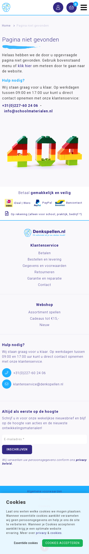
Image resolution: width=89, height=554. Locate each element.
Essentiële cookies (26, 543)
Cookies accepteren (62, 543)
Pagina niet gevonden (33, 25)
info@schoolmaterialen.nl (28, 111)
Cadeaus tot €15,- (44, 318)
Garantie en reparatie (44, 278)
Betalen (44, 253)
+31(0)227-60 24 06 (20, 106)
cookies (56, 533)
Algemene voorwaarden (44, 491)
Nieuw (45, 325)
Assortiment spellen (44, 312)
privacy (41, 533)
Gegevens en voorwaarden (44, 266)
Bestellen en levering (44, 259)
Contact (44, 285)
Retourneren (44, 272)
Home (6, 25)
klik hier (25, 66)
